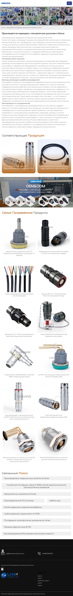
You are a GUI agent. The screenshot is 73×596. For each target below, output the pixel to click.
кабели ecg (54, 501)
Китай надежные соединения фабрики (23, 507)
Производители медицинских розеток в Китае (26, 478)
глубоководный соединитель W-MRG (22, 514)
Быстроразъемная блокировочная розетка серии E (29, 534)
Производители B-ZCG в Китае (19, 501)
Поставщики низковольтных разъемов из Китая (27, 520)
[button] (67, 156)
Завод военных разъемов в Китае (20, 494)
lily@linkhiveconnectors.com (15, 553)
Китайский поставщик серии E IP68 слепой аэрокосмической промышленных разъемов (36, 486)
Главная (3, 27)
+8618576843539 (47, 553)
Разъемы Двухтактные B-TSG (17, 527)
